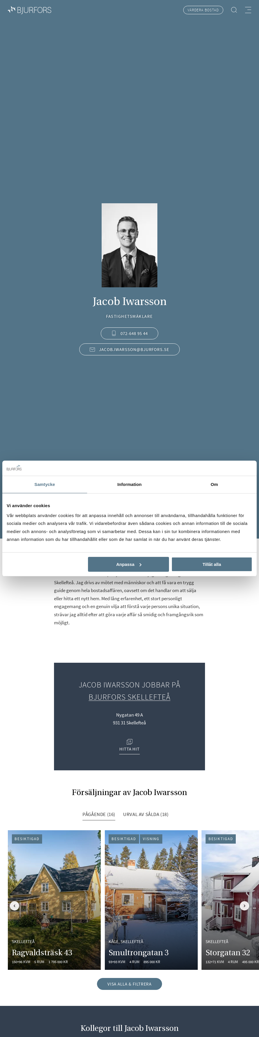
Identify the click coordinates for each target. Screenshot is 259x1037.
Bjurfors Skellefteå (129, 697)
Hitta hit (129, 745)
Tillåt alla (211, 564)
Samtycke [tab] (45, 484)
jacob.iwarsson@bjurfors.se (129, 349)
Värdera (203, 10)
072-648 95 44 (129, 333)
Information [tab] (129, 484)
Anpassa (128, 564)
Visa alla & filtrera (129, 984)
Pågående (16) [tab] (98, 814)
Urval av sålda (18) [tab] (146, 814)
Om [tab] (214, 484)
